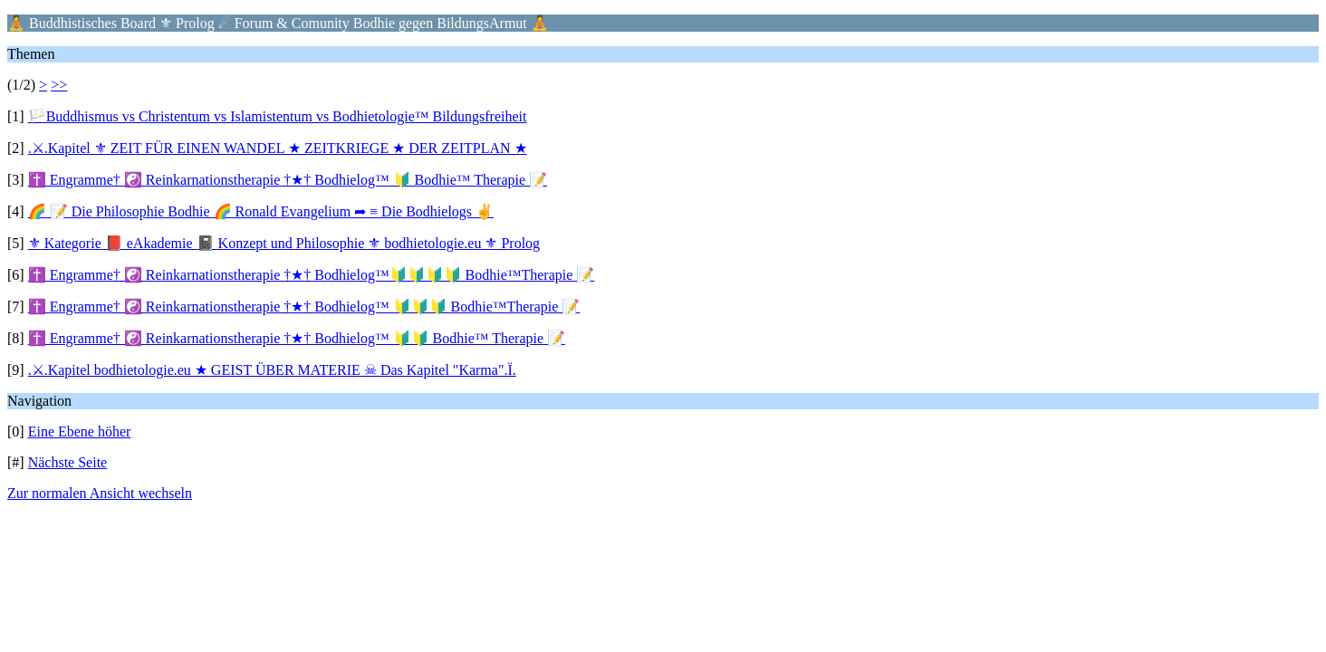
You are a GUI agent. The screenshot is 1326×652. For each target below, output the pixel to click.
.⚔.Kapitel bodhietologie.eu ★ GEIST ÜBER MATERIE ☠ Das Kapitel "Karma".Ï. (272, 370)
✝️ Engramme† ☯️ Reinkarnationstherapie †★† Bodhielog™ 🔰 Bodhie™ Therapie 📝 (287, 179)
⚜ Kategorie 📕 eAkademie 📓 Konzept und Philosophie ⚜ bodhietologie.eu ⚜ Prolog (284, 243)
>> (59, 84)
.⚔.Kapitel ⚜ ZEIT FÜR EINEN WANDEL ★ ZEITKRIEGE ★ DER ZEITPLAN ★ (277, 148)
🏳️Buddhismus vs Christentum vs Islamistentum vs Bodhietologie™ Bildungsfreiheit (277, 116)
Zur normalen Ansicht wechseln (99, 493)
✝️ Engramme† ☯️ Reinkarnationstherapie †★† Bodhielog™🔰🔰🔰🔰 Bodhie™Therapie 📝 (311, 275)
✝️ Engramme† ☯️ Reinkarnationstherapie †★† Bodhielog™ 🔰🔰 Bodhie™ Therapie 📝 (296, 338)
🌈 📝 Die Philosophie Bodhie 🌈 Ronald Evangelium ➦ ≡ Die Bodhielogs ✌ (261, 211)
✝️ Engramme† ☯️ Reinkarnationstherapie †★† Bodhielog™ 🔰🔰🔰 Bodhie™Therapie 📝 (304, 306)
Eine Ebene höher (79, 431)
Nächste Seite (68, 462)
